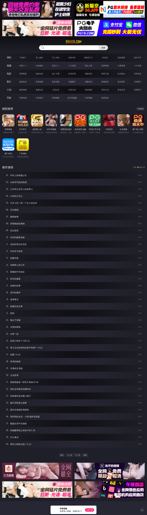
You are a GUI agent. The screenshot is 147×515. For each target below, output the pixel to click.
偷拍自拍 (39, 73)
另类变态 (137, 73)
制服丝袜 (88, 73)
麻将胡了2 (88, 57)
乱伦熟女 (121, 73)
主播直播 (121, 65)
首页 (61, 455)
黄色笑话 (121, 89)
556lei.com (73, 42)
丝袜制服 (105, 65)
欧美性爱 (72, 73)
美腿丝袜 (88, 81)
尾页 (85, 455)
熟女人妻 (88, 65)
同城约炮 (23, 97)
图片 (9, 81)
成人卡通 (55, 73)
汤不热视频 (72, 97)
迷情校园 (88, 89)
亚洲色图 (39, 81)
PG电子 (23, 57)
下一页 (77, 455)
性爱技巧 (137, 89)
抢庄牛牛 (137, 57)
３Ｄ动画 (72, 65)
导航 (9, 97)
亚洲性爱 (23, 73)
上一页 (69, 455)
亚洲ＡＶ (23, 65)
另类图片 (137, 81)
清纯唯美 (105, 81)
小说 (9, 89)
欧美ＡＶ (55, 65)
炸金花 (105, 57)
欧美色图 (55, 81)
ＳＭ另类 (137, 65)
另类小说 (105, 89)
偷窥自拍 (23, 81)
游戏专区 (72, 57)
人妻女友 (55, 89)
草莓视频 (55, 97)
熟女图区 (121, 81)
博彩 (9, 57)
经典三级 (105, 73)
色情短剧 (105, 97)
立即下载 (89, 510)
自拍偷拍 (39, 65)
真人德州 (39, 57)
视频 (9, 65)
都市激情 (23, 89)
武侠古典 (72, 89)
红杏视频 (88, 97)
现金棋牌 (121, 57)
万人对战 (55, 57)
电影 (9, 73)
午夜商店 (39, 97)
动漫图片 (72, 81)
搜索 (103, 47)
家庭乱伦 (39, 89)
